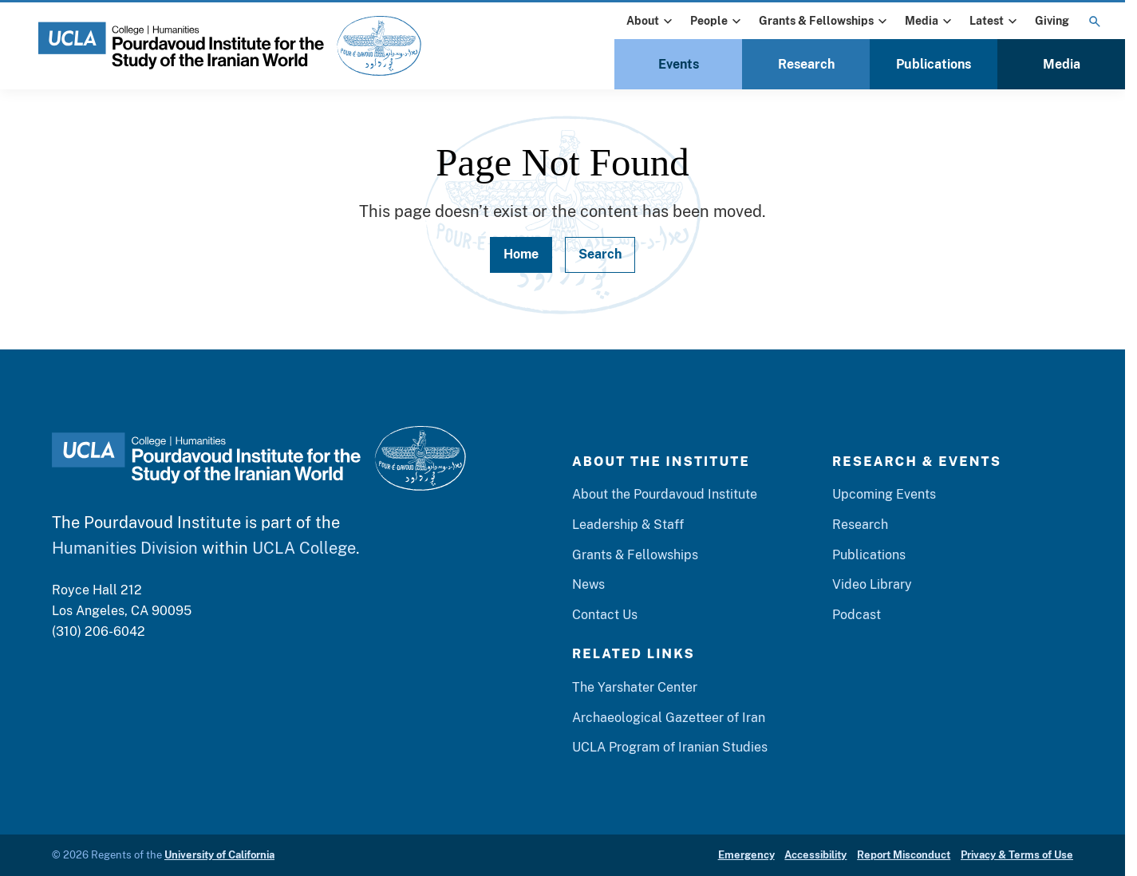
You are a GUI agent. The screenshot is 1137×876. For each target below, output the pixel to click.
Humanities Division (125, 548)
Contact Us (605, 614)
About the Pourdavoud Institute (664, 494)
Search (600, 254)
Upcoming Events (884, 494)
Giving (1052, 20)
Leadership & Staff (628, 524)
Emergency (746, 855)
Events (678, 64)
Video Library (872, 584)
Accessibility (815, 855)
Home (521, 254)
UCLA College (304, 548)
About (651, 22)
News (588, 584)
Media (930, 22)
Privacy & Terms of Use (1017, 855)
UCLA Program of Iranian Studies (670, 747)
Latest (995, 22)
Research (806, 64)
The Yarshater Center (634, 687)
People (717, 22)
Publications (933, 64)
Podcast (856, 614)
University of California (219, 855)
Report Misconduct (903, 855)
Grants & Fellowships (824, 22)
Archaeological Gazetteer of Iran (668, 717)
